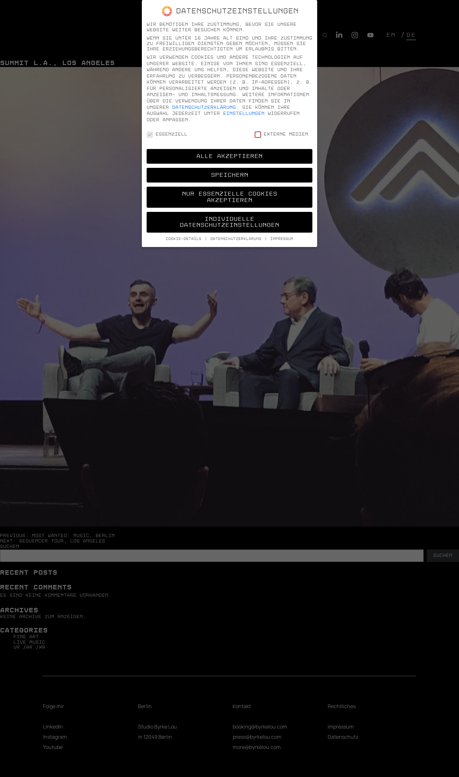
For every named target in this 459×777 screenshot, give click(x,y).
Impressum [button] (281, 239)
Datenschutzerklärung (204, 107)
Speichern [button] (229, 175)
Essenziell (167, 134)
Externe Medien (281, 134)
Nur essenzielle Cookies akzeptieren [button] (229, 197)
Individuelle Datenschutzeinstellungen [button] (229, 222)
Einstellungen (244, 113)
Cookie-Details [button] (185, 239)
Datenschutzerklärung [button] (237, 239)
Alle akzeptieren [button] (229, 156)
